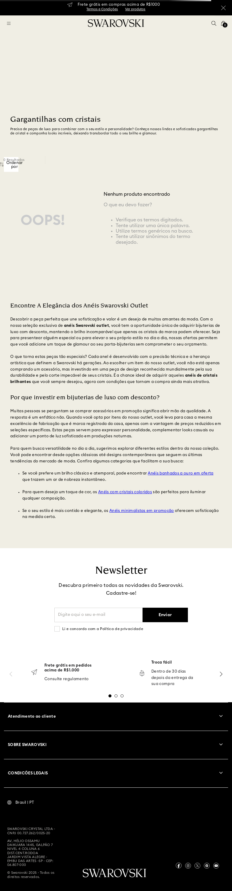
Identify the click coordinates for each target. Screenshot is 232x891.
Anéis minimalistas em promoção (141, 511)
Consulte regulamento (66, 679)
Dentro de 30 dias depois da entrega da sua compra (172, 678)
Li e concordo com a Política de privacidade (102, 629)
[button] (213, 23)
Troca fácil (161, 662)
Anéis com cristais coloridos (125, 492)
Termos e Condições (102, 9)
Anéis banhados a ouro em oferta (180, 473)
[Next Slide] (221, 674)
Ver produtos (135, 9)
